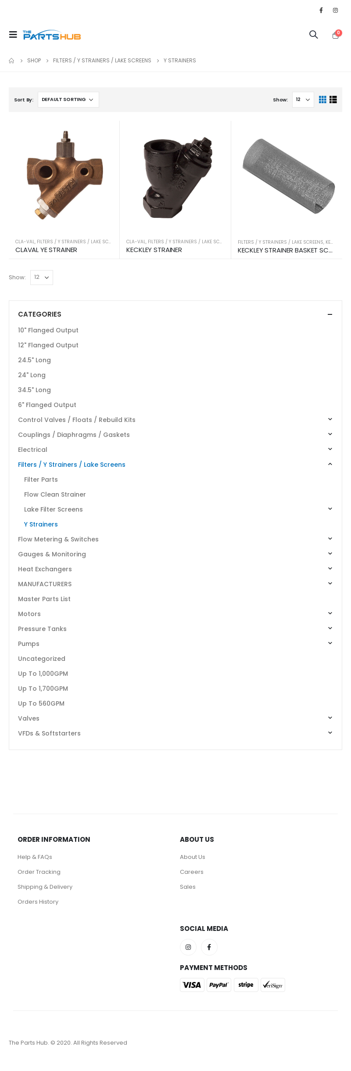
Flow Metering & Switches (58, 539)
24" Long (32, 375)
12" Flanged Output (48, 345)
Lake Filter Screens (53, 509)
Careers (192, 872)
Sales (188, 887)
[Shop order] (68, 100)
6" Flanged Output (47, 404)
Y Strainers (41, 524)
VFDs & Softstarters (49, 733)
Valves (28, 718)
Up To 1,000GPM (43, 673)
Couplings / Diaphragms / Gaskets (74, 434)
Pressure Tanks (42, 628)
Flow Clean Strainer (55, 494)
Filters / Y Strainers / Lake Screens (79, 241)
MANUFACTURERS (45, 584)
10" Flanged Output (48, 330)
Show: (280, 99)
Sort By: (23, 99)
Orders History (38, 902)
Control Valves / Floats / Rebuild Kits (77, 419)
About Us (192, 857)
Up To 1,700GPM (43, 688)
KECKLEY (334, 242)
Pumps (28, 643)
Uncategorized (41, 658)
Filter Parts (41, 479)
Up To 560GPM (41, 703)
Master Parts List (44, 599)
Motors (29, 613)
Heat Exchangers (45, 569)
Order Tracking (39, 872)
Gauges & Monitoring (52, 554)
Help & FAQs (35, 857)
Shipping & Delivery (45, 887)
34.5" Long (34, 390)
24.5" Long (34, 360)
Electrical (32, 449)
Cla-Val (25, 241)
